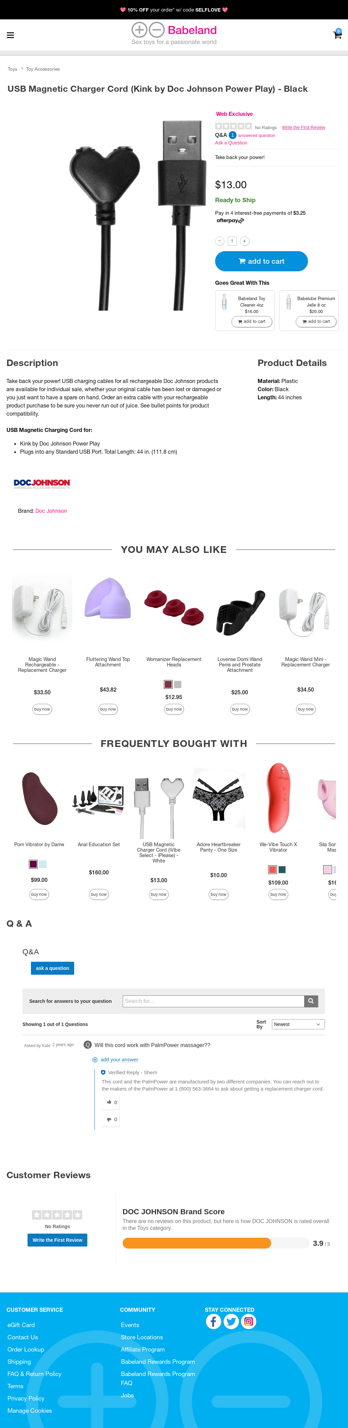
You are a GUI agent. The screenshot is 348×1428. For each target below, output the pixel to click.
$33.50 (42, 692)
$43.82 (108, 689)
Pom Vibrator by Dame (39, 844)
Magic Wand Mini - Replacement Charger (305, 662)
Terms (15, 1386)
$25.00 (239, 692)
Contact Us (22, 1337)
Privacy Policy (26, 1398)
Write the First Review (303, 127)
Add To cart (261, 261)
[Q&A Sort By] (298, 1024)
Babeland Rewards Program (158, 1361)
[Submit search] (311, 1001)
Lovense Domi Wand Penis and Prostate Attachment (240, 664)
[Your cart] (337, 34)
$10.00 (218, 875)
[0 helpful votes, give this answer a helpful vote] (110, 1103)
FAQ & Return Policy (34, 1373)
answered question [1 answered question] (256, 135)
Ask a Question (231, 142)
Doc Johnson (51, 510)
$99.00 (39, 879)
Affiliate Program (143, 1349)
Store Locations (142, 1337)
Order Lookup (25, 1349)
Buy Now (42, 709)
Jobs (127, 1395)
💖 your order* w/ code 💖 (174, 10)
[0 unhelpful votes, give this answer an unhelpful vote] (110, 1120)
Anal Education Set (99, 844)
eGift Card (21, 1324)
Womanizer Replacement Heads (174, 662)
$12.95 (174, 697)
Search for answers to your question (70, 1001)
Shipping (19, 1361)
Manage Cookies (29, 1410)
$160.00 (99, 872)
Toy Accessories (43, 69)
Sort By (261, 1024)
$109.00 (278, 882)
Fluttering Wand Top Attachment (108, 662)
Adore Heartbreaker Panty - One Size (219, 847)
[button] (168, 684)
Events (130, 1324)
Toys (12, 69)
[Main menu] (10, 35)
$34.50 (305, 689)
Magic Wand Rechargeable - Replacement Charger (42, 664)
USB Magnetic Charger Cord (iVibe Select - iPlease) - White (158, 852)
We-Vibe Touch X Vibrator (278, 847)
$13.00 (159, 880)
